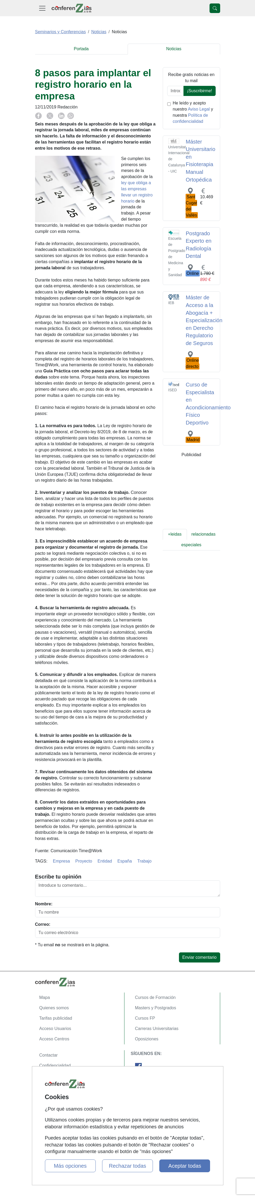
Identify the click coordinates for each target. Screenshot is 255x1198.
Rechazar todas (127, 1166)
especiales (191, 545)
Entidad (105, 861)
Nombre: (44, 904)
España (125, 861)
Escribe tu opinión (58, 877)
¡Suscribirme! (199, 91)
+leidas (175, 534)
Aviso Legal (199, 109)
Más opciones (70, 1166)
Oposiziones (146, 1039)
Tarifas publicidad (55, 1018)
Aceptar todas (184, 1166)
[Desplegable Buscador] (215, 8)
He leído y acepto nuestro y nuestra (193, 112)
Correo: (43, 924)
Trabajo (144, 861)
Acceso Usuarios (55, 1028)
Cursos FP (145, 1018)
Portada (81, 49)
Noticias (173, 49)
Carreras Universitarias (157, 1028)
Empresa (61, 861)
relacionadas (203, 534)
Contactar (48, 1055)
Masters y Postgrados (155, 1008)
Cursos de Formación (155, 997)
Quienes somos (54, 1008)
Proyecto (83, 861)
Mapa (44, 997)
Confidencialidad (55, 1065)
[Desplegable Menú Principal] (42, 8)
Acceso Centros (54, 1039)
